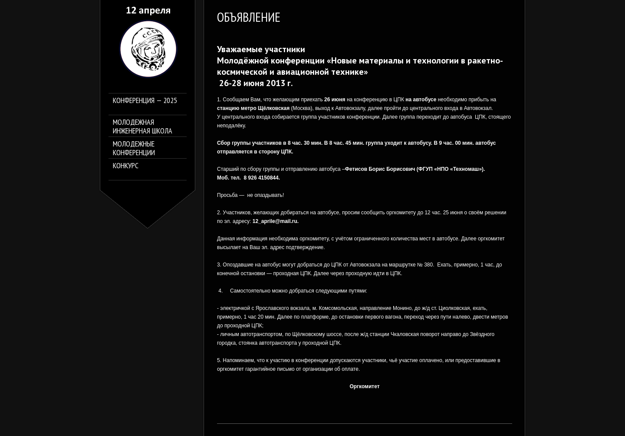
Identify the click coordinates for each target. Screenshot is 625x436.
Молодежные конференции (134, 148)
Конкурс (125, 165)
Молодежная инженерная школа (142, 126)
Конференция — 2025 (145, 100)
